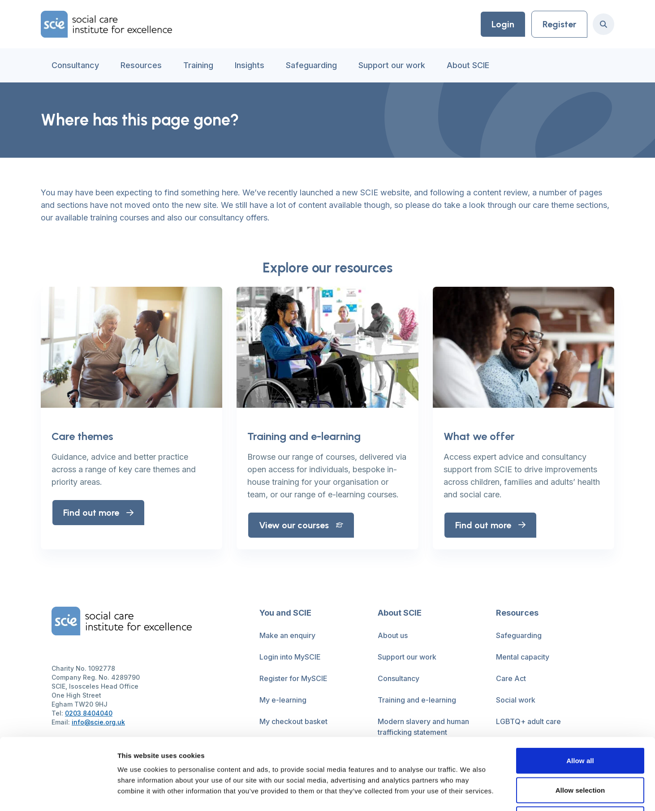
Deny (580, 752)
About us (393, 635)
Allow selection (580, 723)
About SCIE (468, 65)
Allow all (580, 693)
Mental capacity (522, 656)
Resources (141, 65)
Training (198, 65)
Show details (470, 793)
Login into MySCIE (290, 656)
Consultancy (75, 65)
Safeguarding (311, 65)
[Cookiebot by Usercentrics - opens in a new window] (58, 793)
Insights (249, 65)
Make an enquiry (287, 635)
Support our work (391, 65)
